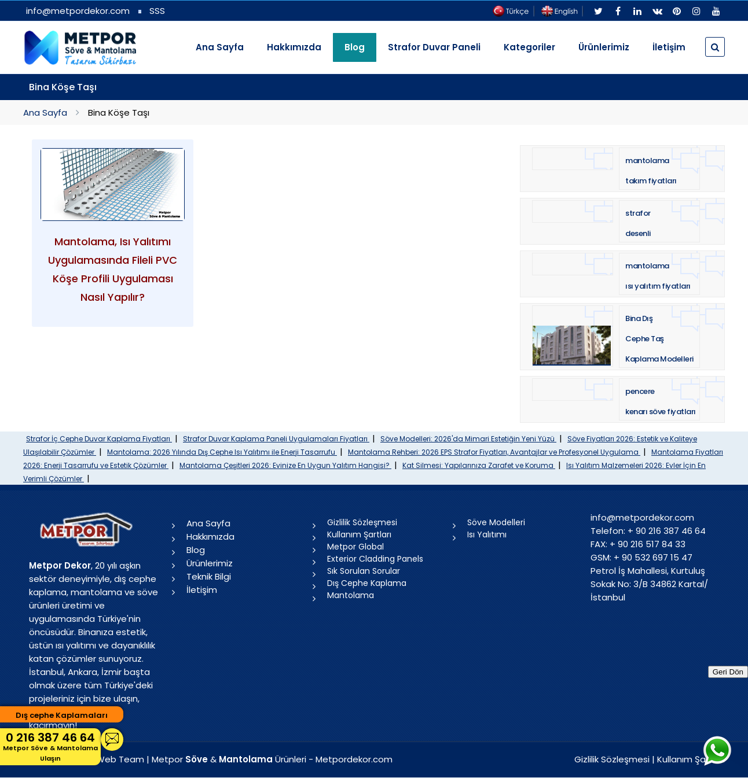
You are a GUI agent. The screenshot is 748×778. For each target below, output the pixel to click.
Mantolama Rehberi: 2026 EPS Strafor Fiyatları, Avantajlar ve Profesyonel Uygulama (494, 452)
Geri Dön (728, 672)
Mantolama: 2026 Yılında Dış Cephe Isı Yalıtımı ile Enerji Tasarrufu (222, 452)
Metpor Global (355, 546)
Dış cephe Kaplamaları (62, 715)
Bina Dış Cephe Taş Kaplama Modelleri (659, 338)
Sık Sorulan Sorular (363, 571)
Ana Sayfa (220, 47)
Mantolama (350, 595)
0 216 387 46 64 (50, 746)
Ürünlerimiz (603, 47)
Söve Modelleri (496, 522)
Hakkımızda (294, 47)
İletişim (668, 47)
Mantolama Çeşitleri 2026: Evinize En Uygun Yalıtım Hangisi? (285, 465)
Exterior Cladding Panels (375, 559)
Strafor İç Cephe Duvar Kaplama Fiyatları (99, 439)
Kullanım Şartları (359, 534)
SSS (157, 11)
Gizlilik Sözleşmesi (362, 522)
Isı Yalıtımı (487, 534)
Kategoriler (529, 47)
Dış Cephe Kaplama (366, 583)
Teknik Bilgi (208, 576)
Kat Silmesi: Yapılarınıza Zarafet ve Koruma (478, 465)
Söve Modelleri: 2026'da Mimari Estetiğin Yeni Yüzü (468, 439)
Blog (195, 550)
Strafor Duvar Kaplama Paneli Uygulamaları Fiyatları (276, 439)
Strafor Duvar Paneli (434, 47)
